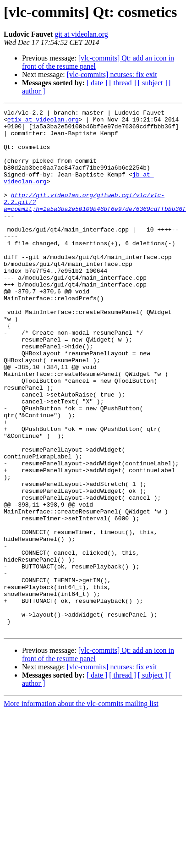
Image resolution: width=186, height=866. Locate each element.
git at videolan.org (81, 34)
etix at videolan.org (43, 122)
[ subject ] (152, 83)
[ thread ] (122, 83)
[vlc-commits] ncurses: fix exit (112, 74)
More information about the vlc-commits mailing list (81, 808)
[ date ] (97, 83)
